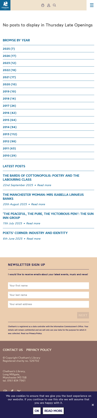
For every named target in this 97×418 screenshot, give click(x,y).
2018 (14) (9, 98)
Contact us (13, 350)
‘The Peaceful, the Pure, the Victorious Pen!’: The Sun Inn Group (48, 216)
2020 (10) (10, 84)
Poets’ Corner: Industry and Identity (35, 233)
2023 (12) (9, 63)
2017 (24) (9, 105)
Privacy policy (39, 350)
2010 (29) (9, 155)
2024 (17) (9, 56)
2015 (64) (9, 120)
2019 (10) (9, 91)
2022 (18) (9, 70)
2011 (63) (9, 148)
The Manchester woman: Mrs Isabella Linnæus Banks (43, 197)
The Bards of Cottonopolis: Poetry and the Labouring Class (41, 178)
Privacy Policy (35, 333)
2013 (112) (10, 134)
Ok (37, 411)
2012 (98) (9, 141)
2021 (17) (9, 77)
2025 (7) (9, 48)
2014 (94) (10, 127)
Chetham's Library (5, 5)
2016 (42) (9, 112)
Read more (44, 185)
